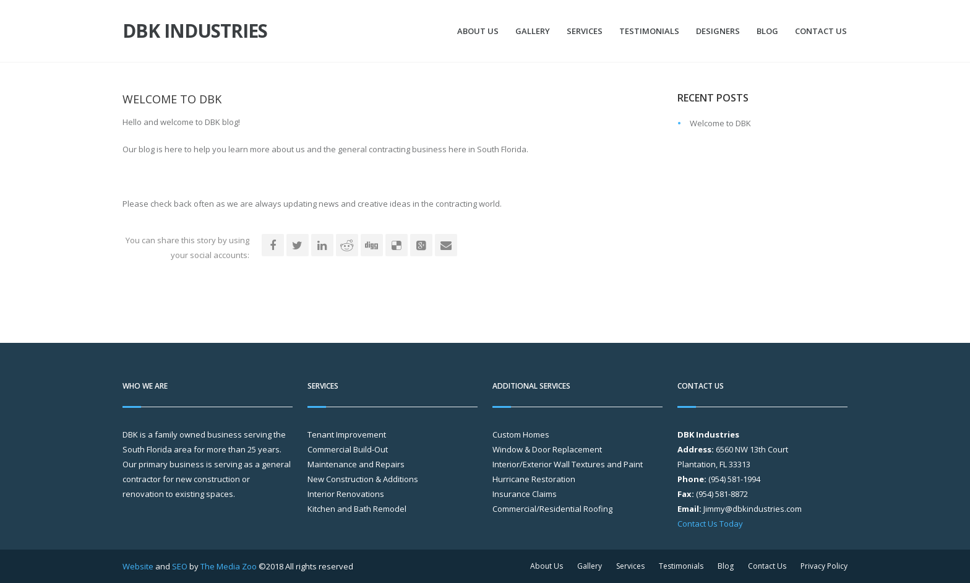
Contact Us (821, 31)
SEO (179, 566)
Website (137, 566)
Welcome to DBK (720, 123)
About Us (478, 31)
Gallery (532, 31)
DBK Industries (194, 31)
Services (585, 31)
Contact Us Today (710, 523)
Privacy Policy (824, 566)
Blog (767, 31)
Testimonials (649, 31)
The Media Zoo (228, 566)
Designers (718, 31)
